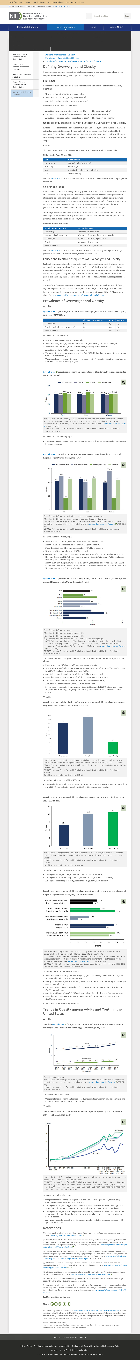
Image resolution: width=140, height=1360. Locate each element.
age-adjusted (58, 1024)
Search (127, 16)
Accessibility (64, 1346)
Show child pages (36, 49)
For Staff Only (66, 1350)
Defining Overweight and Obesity (60, 55)
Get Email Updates (81, 1350)
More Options (68, 1304)
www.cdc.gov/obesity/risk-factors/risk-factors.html (90, 1274)
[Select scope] (89, 16)
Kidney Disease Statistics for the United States (19, 84)
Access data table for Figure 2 (102, 524)
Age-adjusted (49, 311)
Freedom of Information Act (45, 1346)
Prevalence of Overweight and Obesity (62, 58)
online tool (55, 178)
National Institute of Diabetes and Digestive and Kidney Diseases (96, 1311)
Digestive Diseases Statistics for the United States (20, 56)
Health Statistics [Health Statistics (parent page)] (21, 43)
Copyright (88, 1346)
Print (52, 1304)
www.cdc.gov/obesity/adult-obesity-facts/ (66, 1235)
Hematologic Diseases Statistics (21, 75)
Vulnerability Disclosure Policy (107, 1346)
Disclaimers (77, 1346)
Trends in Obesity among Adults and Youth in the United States (73, 61)
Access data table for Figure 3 (113, 646)
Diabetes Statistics (20, 49)
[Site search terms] (108, 16)
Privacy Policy (26, 1346)
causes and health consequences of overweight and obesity (78, 295)
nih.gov (80, 2)
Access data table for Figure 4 (102, 1082)
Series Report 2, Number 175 (80, 961)
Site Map (54, 1350)
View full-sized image (123, 382)
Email (64, 1304)
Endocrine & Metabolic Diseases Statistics (20, 66)
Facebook (56, 1304)
